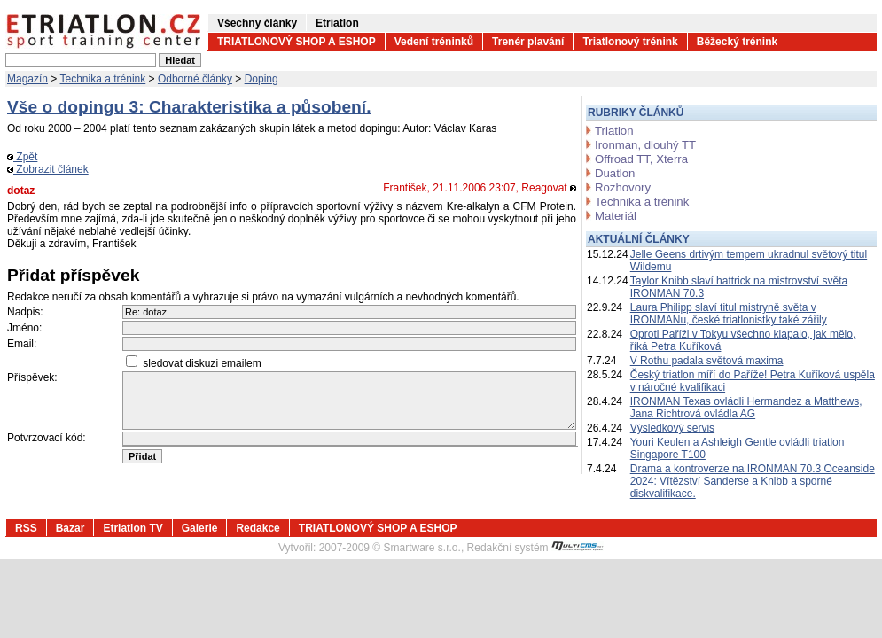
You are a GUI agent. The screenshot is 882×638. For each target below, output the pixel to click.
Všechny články (257, 23)
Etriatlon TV (132, 528)
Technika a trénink (103, 79)
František (404, 188)
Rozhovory (623, 187)
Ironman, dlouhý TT (645, 145)
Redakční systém (535, 547)
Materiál (615, 215)
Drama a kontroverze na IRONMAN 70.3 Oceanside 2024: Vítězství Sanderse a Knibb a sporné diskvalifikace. (752, 481)
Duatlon (615, 173)
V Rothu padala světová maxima (707, 360)
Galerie (200, 528)
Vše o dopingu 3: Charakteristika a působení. (189, 106)
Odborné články (195, 79)
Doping (261, 79)
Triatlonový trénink (629, 41)
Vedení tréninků (433, 41)
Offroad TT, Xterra (641, 159)
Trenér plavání (528, 41)
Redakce (257, 528)
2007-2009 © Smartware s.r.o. (390, 547)
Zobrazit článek (48, 169)
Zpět (22, 157)
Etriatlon (337, 23)
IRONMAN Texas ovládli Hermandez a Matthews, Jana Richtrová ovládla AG (746, 407)
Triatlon (614, 130)
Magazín (27, 79)
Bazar (70, 528)
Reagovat (548, 188)
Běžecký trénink (737, 41)
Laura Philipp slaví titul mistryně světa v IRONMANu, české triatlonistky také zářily (728, 313)
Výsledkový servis (672, 428)
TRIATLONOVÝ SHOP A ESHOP (296, 41)
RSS (26, 528)
